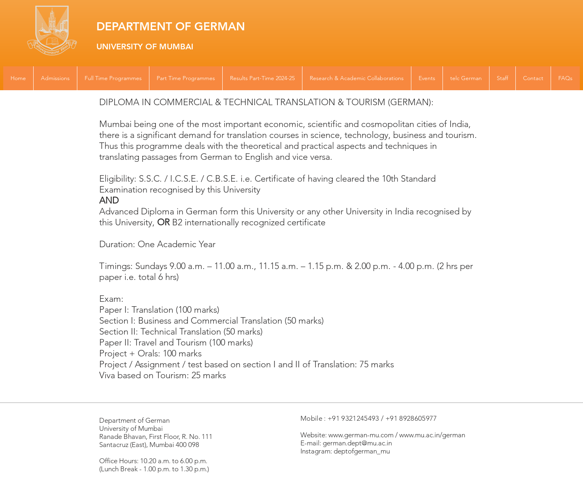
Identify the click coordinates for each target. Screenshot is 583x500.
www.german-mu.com (361, 435)
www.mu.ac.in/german (432, 435)
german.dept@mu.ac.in (357, 443)
